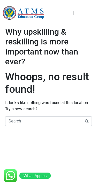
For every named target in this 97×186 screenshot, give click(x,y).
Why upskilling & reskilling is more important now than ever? (41, 46)
